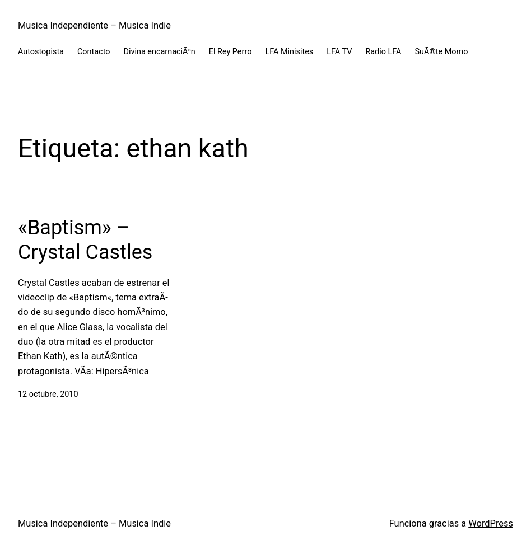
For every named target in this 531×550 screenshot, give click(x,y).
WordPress (490, 523)
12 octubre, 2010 (48, 394)
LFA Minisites (289, 52)
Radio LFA (383, 52)
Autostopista (41, 52)
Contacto (93, 52)
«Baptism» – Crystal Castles (85, 240)
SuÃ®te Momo (441, 52)
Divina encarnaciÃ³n (159, 52)
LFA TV (339, 52)
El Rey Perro (230, 52)
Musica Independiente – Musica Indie (94, 25)
